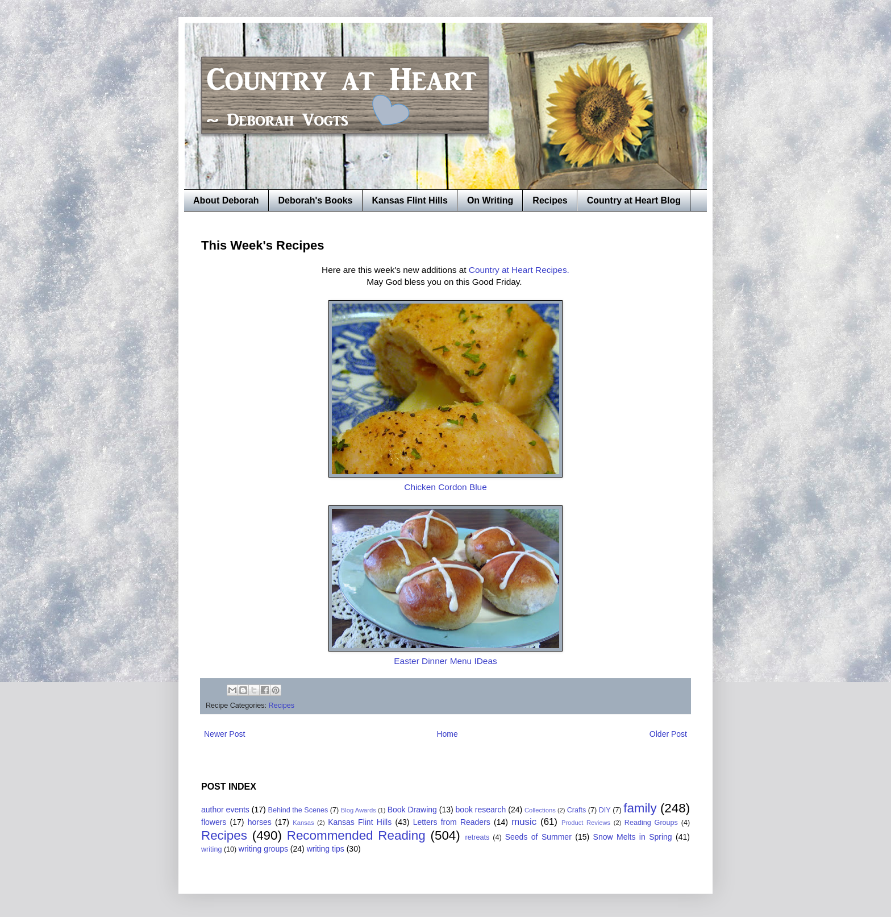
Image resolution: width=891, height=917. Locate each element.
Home (446, 733)
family (639, 808)
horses (260, 822)
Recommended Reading (356, 835)
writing (211, 849)
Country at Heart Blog (634, 200)
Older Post (668, 733)
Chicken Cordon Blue (445, 487)
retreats (477, 837)
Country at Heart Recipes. (519, 270)
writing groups (263, 848)
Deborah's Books (315, 200)
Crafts (576, 810)
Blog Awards (358, 810)
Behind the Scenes (298, 810)
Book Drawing (412, 809)
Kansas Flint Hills (410, 200)
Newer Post (224, 733)
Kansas (303, 822)
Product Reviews (585, 822)
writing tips (325, 848)
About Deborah (226, 200)
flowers (213, 822)
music (523, 821)
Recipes (549, 200)
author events (225, 809)
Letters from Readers (451, 822)
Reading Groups (651, 823)
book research (481, 809)
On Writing (490, 200)
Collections (540, 810)
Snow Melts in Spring (632, 836)
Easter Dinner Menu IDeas (445, 661)
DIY (605, 810)
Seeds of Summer (538, 836)
